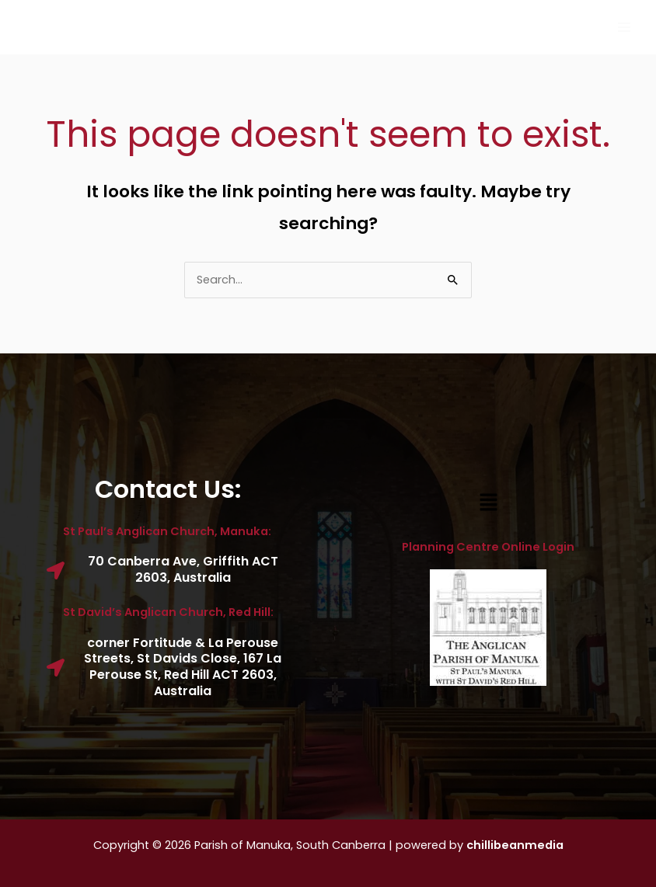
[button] (488, 503)
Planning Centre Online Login (488, 547)
